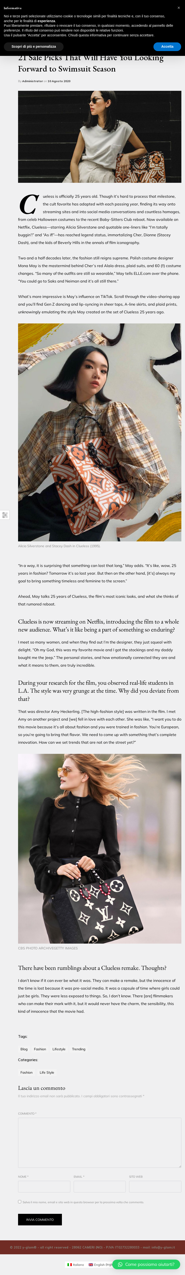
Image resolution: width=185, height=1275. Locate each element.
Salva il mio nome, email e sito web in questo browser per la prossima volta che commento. (83, 1202)
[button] (146, 1264)
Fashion (26, 1072)
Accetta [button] (167, 46)
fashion (40, 1049)
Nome (23, 1176)
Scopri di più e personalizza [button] (34, 46)
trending (78, 1049)
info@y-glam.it (163, 1247)
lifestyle (59, 1049)
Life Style (47, 1072)
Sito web (136, 1176)
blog (23, 1049)
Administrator (33, 81)
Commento (27, 1113)
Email (79, 1176)
